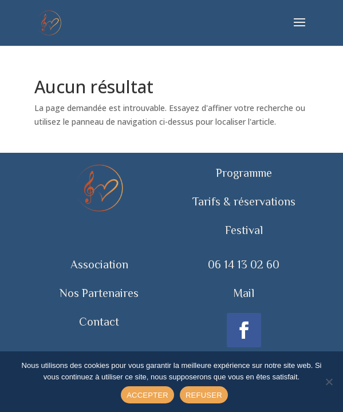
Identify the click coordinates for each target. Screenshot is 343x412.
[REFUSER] (328, 381)
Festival (244, 230)
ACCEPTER (147, 395)
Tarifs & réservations (243, 201)
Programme (244, 173)
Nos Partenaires (99, 293)
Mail (243, 293)
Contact (99, 321)
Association (99, 264)
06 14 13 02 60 (243, 264)
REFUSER (204, 395)
